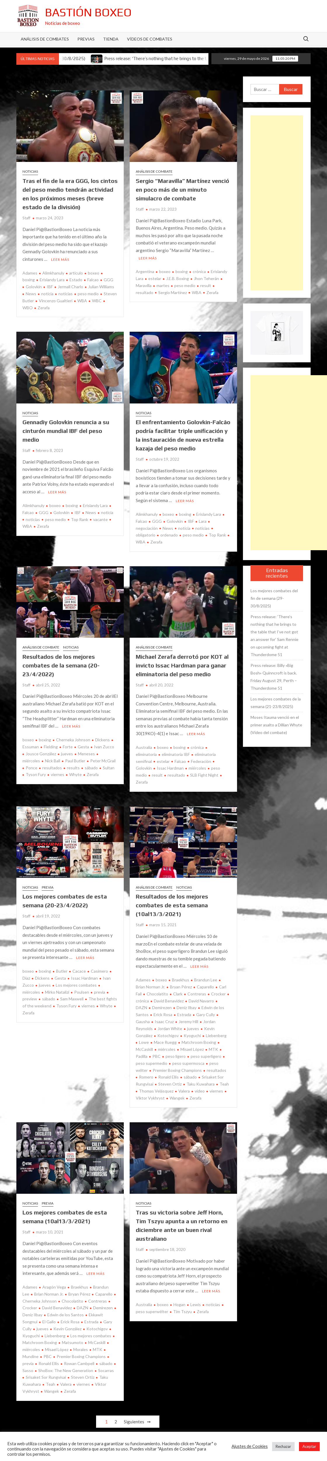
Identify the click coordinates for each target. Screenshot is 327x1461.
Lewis (195, 1304)
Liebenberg (216, 1035)
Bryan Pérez (181, 986)
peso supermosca (188, 1063)
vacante (100, 519)
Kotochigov (168, 1035)
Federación (201, 761)
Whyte (75, 774)
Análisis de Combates (45, 38)
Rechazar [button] (283, 1446)
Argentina (145, 271)
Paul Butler (75, 760)
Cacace (79, 971)
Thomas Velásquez (156, 1090)
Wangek (177, 1097)
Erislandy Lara (52, 279)
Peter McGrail (103, 760)
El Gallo (49, 1321)
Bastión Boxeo (88, 12)
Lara (202, 521)
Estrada (184, 1014)
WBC (97, 300)
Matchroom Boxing (199, 1042)
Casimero (99, 971)
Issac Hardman (170, 768)
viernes (57, 774)
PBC (156, 1056)
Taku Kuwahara (201, 1083)
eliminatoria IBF (176, 754)
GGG (108, 279)
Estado (75, 279)
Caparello (205, 986)
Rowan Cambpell (79, 1363)
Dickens (102, 739)
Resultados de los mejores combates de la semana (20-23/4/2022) (61, 665)
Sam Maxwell (72, 998)
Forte (68, 746)
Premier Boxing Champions (177, 1070)
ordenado (169, 534)
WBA (82, 300)
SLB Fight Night (204, 775)
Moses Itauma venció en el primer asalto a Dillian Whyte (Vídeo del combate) (276, 725)
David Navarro (201, 1000)
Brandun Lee (205, 979)
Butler (61, 971)
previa (99, 992)
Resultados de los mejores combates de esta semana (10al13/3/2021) (172, 905)
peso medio (88, 293)
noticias (65, 293)
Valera (184, 1090)
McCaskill (96, 1342)
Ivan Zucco (104, 746)
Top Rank (79, 519)
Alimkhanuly (53, 272)
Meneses (86, 753)
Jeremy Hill (188, 1021)
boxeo (93, 272)
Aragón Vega (54, 1287)
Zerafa (44, 307)
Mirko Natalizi (57, 992)
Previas (86, 38)
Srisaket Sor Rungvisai (46, 1377)
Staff (26, 218)
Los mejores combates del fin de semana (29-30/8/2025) (274, 598)
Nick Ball (52, 760)
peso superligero (206, 1056)
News (31, 293)
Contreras (196, 993)
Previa (47, 887)
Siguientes (134, 1421)
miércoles (197, 768)
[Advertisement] (277, 202)
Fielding (51, 746)
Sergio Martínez (172, 292)
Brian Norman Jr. (48, 1294)
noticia (47, 293)
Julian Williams (101, 286)
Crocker (218, 993)
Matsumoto (72, 1342)
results (73, 767)
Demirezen (162, 1007)
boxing (181, 271)
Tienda (111, 38)
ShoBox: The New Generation (65, 1370)
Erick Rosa (163, 1014)
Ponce (31, 767)
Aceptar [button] (309, 1446)
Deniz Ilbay (186, 1007)
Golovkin (34, 286)
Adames (29, 272)
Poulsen (81, 992)
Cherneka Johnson (73, 739)
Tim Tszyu (182, 1311)
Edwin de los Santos (65, 1314)
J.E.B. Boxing (177, 278)
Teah (224, 1083)
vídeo (200, 1090)
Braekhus (180, 979)
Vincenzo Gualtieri (55, 300)
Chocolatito (157, 993)
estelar (154, 278)
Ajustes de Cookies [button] (250, 1446)
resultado (176, 775)
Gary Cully (205, 1014)
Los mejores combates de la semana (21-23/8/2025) (276, 702)
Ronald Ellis (168, 1076)
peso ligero (176, 1056)
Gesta (83, 746)
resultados (52, 767)
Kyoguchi (192, 1035)
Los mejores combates (76, 985)
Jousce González (41, 753)
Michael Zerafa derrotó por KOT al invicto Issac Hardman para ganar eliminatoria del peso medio (182, 665)
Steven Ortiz (170, 1083)
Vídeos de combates (149, 38)
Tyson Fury (36, 774)
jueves (67, 753)
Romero (146, 1076)
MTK (213, 1049)
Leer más (60, 259)
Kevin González (67, 1328)
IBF (50, 286)
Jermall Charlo (70, 286)
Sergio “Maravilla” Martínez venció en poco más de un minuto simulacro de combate (182, 189)
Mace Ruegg (165, 1042)
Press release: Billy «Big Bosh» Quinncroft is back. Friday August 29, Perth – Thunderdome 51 (274, 677)
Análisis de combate (154, 171)
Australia (144, 747)
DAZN (82, 1307)
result (205, 285)
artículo (76, 272)
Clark (177, 993)
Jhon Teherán (206, 278)
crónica (199, 271)
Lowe (144, 1042)
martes (162, 285)
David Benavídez (169, 1000)
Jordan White (170, 1028)
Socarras (106, 1370)
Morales (80, 1349)
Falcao (93, 279)
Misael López (192, 1049)
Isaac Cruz (164, 1021)
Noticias (30, 171)
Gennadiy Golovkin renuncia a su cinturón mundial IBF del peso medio (65, 431)
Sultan (108, 767)
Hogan (179, 1304)
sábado (91, 767)
